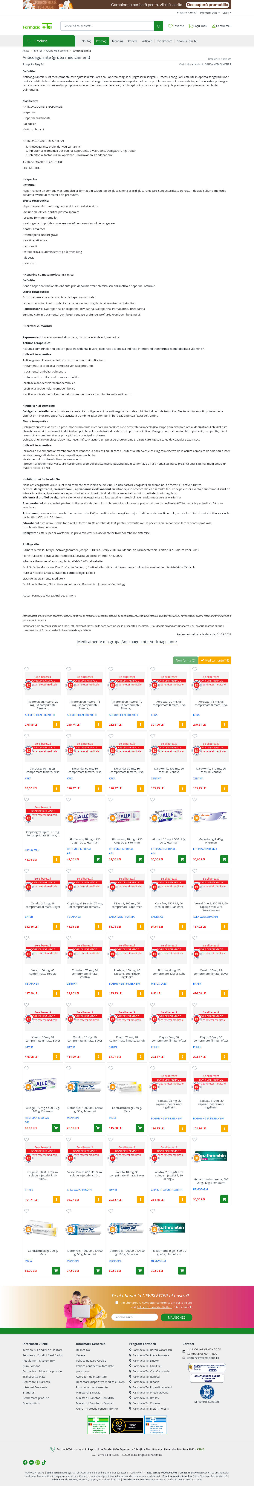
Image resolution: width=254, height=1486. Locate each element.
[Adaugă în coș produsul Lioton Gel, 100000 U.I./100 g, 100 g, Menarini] (140, 1271)
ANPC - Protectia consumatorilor (97, 1408)
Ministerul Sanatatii (88, 1392)
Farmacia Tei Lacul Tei (145, 1366)
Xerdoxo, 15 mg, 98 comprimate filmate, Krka (211, 703)
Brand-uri (29, 1392)
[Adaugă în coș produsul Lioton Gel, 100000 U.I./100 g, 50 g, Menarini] (98, 1271)
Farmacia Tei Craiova (144, 1403)
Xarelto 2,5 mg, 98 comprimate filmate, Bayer (43, 905)
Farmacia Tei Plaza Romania (149, 1355)
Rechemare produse (36, 1398)
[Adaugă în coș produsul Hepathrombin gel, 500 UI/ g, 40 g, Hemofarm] (182, 1271)
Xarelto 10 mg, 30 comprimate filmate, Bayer (127, 1173)
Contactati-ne (31, 1403)
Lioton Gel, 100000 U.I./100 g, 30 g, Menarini (85, 1109)
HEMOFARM (200, 1189)
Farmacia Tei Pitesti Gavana (149, 1392)
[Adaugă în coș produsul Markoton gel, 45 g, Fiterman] (224, 859)
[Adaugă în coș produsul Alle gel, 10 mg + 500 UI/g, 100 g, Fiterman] (56, 1128)
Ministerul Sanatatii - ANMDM (95, 1398)
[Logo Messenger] (31, 1462)
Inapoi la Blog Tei (33, 64)
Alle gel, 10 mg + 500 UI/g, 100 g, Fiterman (43, 1109)
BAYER (29, 916)
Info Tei (37, 50)
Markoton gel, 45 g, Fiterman (211, 840)
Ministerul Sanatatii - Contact (95, 1403)
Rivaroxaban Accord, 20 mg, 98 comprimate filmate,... (42, 705)
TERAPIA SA (74, 916)
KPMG (200, 1449)
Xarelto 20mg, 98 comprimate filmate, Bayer (211, 971)
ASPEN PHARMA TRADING (167, 1190)
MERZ (112, 1117)
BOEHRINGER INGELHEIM (124, 983)
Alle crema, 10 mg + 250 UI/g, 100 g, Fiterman (84, 840)
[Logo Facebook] (25, 1462)
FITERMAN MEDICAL (79, 849)
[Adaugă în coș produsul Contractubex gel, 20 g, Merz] (56, 1271)
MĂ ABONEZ (176, 1317)
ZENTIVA (156, 778)
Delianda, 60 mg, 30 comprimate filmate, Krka (85, 770)
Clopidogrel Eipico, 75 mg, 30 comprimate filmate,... (43, 833)
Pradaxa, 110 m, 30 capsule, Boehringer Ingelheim (211, 1104)
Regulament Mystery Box (39, 1360)
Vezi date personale (161, 1307)
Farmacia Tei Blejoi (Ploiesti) (149, 1408)
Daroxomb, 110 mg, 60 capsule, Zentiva (211, 770)
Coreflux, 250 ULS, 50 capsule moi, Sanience (169, 905)
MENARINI (73, 1117)
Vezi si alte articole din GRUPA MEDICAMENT (205, 64)
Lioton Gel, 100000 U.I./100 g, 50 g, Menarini (85, 1252)
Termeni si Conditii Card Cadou (43, 1355)
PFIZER (155, 1047)
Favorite (176, 26)
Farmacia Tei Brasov (144, 1398)
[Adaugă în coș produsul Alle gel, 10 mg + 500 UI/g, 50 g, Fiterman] (182, 859)
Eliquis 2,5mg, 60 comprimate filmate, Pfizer (211, 1038)
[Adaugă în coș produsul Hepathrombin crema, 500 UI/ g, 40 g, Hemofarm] (224, 1199)
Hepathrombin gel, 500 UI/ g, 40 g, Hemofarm (169, 1252)
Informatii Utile (209, 12)
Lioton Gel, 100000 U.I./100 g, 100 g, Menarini (127, 1252)
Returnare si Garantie (37, 1382)
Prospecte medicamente (92, 1387)
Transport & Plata (34, 1376)
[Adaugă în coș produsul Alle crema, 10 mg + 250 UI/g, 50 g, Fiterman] (140, 859)
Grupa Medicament (57, 50)
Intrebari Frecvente (35, 1387)
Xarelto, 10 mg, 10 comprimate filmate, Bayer (85, 1038)
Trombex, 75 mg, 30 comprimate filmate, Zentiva (85, 973)
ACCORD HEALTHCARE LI (40, 715)
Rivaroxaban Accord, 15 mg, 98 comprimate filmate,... (85, 705)
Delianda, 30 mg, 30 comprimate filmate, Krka (126, 770)
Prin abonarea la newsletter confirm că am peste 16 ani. (156, 1302)
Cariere (80, 1355)
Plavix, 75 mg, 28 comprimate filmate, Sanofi (127, 1038)
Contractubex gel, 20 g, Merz (43, 1252)
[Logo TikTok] (44, 1462)
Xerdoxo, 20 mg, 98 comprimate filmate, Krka (169, 703)
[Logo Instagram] (37, 1462)
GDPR (226, 12)
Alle (69, 853)
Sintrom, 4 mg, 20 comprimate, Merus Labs (169, 971)
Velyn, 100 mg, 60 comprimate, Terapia (42, 971)
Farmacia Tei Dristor (144, 1360)
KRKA (154, 715)
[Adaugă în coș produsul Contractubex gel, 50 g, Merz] (140, 1128)
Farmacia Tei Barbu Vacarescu (150, 1350)
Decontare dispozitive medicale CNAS (100, 1382)
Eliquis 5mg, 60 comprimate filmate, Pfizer (169, 1038)
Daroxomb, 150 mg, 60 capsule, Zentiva (169, 770)
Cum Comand (32, 1366)
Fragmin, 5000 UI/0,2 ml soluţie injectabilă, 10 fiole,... (42, 1175)
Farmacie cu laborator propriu (42, 1371)
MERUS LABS (159, 983)
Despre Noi (83, 1350)
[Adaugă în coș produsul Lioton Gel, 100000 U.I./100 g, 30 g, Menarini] (98, 1128)
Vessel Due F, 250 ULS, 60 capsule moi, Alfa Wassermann (211, 907)
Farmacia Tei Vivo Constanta (149, 1371)
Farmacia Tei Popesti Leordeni (150, 1387)
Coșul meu (198, 25)
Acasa (26, 50)
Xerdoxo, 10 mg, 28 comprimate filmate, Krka (42, 770)
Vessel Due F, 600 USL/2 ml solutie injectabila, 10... (84, 1173)
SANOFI (113, 1047)
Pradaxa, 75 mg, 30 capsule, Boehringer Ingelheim (169, 1104)
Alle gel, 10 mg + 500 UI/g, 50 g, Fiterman (169, 840)
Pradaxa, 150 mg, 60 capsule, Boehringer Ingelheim (127, 973)
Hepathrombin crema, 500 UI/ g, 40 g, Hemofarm (211, 1181)
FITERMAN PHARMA (205, 849)
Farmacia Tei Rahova (144, 1376)
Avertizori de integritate (91, 1376)
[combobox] (107, 26)
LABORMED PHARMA (122, 916)
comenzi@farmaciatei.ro (203, 1358)
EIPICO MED (32, 850)
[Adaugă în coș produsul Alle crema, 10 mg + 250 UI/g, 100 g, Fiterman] (98, 859)
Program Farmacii (187, 12)
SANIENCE (157, 916)
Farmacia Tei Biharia (144, 1382)
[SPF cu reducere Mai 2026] (127, 4)
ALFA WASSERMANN (205, 916)
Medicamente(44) (215, 660)
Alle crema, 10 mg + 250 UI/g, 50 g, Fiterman (127, 840)
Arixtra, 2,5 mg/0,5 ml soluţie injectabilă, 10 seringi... (169, 1175)
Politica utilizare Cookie (91, 1360)
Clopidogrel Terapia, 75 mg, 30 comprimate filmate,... (85, 905)
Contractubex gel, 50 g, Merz (127, 1109)
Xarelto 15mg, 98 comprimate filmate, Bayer (43, 1038)
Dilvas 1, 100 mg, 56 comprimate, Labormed (127, 905)
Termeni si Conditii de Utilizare (42, 1350)
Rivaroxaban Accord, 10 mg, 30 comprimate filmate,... (127, 705)
